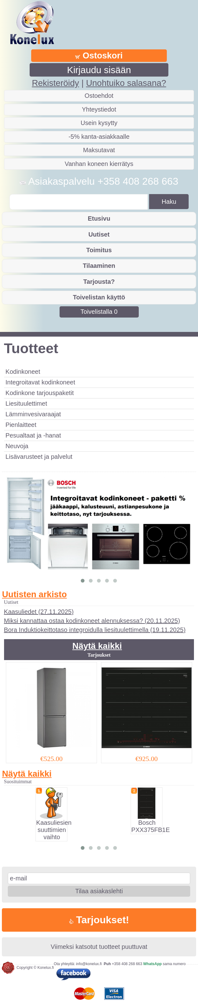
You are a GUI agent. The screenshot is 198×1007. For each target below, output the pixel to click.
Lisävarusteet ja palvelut (39, 456)
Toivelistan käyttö (99, 297)
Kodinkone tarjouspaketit (40, 392)
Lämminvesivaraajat (33, 414)
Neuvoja (17, 446)
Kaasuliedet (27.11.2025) (39, 611)
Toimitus (99, 250)
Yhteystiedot (99, 109)
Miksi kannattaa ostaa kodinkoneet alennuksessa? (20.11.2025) (92, 620)
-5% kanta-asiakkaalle (99, 136)
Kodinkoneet (23, 371)
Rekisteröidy (55, 83)
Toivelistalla (99, 311)
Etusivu (99, 218)
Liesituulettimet (26, 403)
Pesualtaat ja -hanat (33, 435)
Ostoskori (99, 55)
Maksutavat (99, 150)
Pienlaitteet (21, 424)
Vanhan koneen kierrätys (99, 163)
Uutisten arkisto (34, 594)
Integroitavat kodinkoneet (40, 382)
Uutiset (99, 234)
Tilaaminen (99, 265)
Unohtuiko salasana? (126, 83)
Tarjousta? (99, 281)
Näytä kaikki (97, 646)
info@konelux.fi (89, 964)
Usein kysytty (99, 122)
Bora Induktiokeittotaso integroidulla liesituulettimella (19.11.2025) (95, 629)
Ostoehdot (99, 95)
